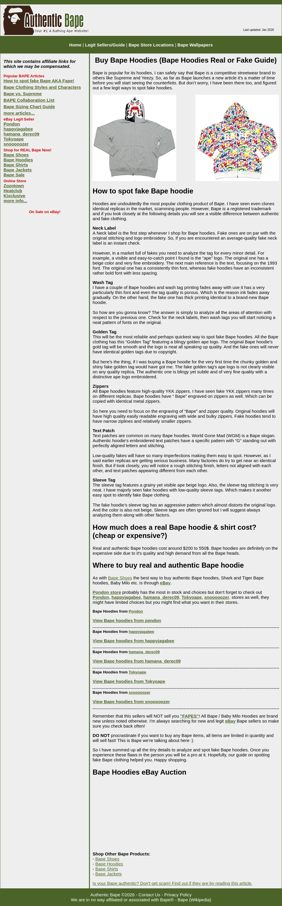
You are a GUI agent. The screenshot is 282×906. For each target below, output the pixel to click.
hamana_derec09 (21, 133)
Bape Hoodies (18, 159)
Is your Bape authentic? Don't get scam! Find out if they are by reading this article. (172, 883)
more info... (15, 200)
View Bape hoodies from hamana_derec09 (137, 660)
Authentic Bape (105, 894)
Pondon (12, 123)
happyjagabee (18, 128)
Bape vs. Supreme (23, 93)
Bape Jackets (18, 169)
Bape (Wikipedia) (194, 899)
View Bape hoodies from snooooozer (131, 701)
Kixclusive (14, 195)
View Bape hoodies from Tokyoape (129, 681)
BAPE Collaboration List (29, 100)
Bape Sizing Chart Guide (29, 106)
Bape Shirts (16, 164)
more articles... (19, 113)
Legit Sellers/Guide (105, 44)
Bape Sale (14, 174)
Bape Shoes (16, 154)
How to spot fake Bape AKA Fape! (39, 80)
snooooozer (16, 143)
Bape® (167, 899)
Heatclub (13, 190)
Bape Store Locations (151, 44)
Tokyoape (14, 138)
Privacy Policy (178, 894)
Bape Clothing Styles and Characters (42, 87)
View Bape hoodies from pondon (127, 620)
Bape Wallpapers (195, 44)
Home (75, 44)
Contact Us (149, 894)
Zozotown (14, 185)
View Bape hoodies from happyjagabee (133, 640)
